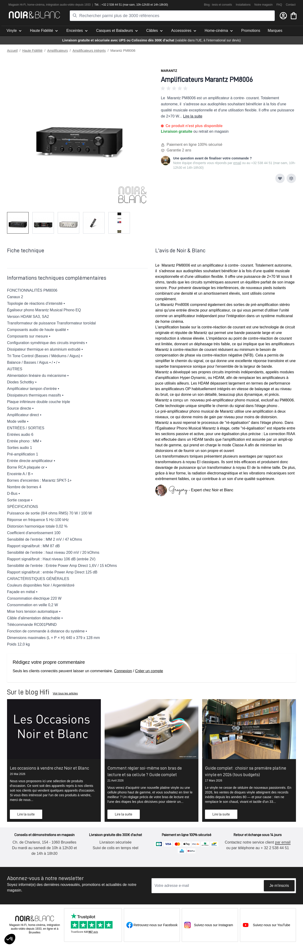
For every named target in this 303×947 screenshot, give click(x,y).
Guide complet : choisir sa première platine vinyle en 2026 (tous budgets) (245, 771)
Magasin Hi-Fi (17, 4)
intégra (50, 4)
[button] (228, 88)
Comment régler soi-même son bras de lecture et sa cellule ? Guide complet (144, 771)
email (237, 163)
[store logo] (34, 14)
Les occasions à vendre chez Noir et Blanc (49, 768)
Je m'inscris (279, 886)
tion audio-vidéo (65, 4)
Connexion (123, 671)
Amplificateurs (57, 50)
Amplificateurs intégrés (89, 50)
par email (283, 842)
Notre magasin (263, 4)
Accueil (12, 50)
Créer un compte (149, 671)
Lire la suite (192, 116)
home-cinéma (36, 4)
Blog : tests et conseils (218, 4)
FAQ (279, 4)
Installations (243, 4)
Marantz (169, 71)
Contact (290, 4)
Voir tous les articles (65, 693)
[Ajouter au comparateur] (291, 178)
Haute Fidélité (32, 50)
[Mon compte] (283, 15)
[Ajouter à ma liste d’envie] (280, 178)
